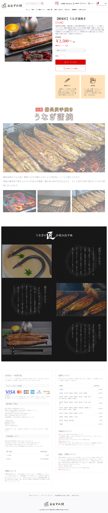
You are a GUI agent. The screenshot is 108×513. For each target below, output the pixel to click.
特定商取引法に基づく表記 (62, 495)
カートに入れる (70, 62)
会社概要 (63, 3)
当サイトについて (34, 495)
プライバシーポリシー (47, 495)
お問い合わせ (69, 3)
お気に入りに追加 (70, 68)
